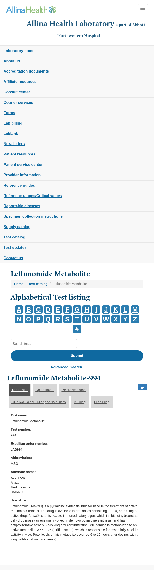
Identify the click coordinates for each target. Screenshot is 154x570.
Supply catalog (17, 227)
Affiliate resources (20, 82)
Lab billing (13, 123)
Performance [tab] (73, 390)
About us (12, 61)
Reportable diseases (22, 206)
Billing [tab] (80, 402)
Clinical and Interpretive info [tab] (38, 402)
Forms (9, 113)
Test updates (15, 248)
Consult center (17, 92)
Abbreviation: (21, 458)
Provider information (22, 175)
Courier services (18, 102)
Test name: (19, 415)
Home (18, 284)
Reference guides (19, 185)
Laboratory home (19, 51)
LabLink (11, 134)
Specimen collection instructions (33, 216)
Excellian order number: (29, 443)
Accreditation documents (26, 71)
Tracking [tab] (102, 402)
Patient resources (19, 154)
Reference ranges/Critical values (33, 196)
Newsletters (14, 144)
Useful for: (19, 500)
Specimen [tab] (44, 390)
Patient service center (23, 165)
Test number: (21, 429)
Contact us (13, 258)
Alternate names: (24, 472)
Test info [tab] (19, 390)
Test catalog (14, 237)
